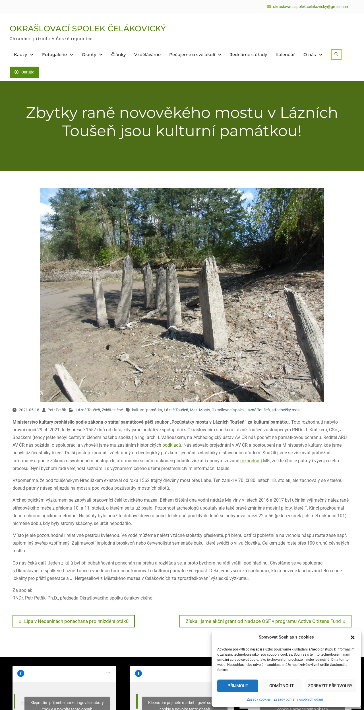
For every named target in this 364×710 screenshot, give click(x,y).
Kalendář (285, 54)
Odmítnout (281, 685)
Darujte (24, 72)
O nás (309, 54)
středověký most (286, 410)
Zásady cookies (259, 699)
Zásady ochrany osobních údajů (298, 699)
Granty (89, 54)
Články (118, 54)
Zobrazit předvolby (330, 685)
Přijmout (238, 685)
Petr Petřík (56, 410)
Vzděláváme (147, 54)
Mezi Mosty (200, 410)
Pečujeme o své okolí (192, 54)
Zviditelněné (112, 410)
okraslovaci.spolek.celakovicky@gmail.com (311, 6)
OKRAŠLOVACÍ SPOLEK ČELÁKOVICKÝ (88, 28)
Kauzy (20, 54)
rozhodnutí (251, 460)
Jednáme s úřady (248, 54)
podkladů (171, 445)
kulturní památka (147, 410)
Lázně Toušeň (88, 410)
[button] (352, 637)
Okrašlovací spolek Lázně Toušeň (241, 410)
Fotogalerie (54, 54)
